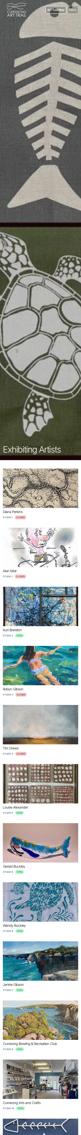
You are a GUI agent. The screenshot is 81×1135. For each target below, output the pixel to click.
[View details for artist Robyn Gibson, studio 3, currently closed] (40, 671)
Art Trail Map (55, 10)
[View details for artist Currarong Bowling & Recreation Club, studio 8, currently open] (40, 1025)
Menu (73, 10)
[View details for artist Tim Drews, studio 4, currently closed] (40, 730)
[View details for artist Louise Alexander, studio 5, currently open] (40, 789)
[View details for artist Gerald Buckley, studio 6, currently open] (40, 848)
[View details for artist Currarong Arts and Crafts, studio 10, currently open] (40, 1085)
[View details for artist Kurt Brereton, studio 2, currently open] (40, 612)
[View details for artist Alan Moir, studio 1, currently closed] (40, 553)
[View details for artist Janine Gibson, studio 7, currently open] (40, 966)
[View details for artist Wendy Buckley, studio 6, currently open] (40, 907)
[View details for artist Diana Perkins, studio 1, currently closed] (40, 494)
